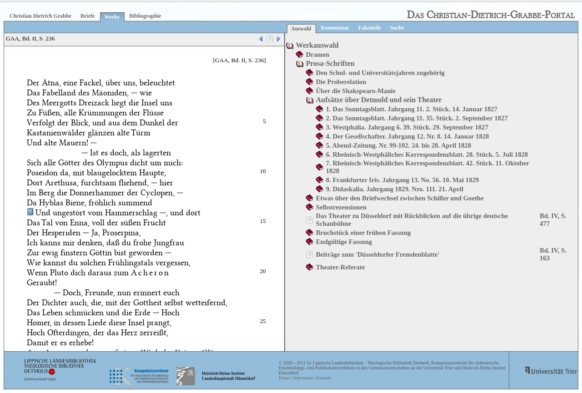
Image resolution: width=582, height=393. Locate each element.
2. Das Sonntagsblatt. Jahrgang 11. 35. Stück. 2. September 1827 (417, 118)
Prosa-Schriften (330, 63)
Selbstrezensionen (341, 207)
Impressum (303, 377)
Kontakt (323, 377)
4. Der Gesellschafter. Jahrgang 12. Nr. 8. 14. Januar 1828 (407, 136)
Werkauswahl (317, 45)
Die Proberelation (341, 81)
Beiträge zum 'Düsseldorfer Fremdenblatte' (378, 254)
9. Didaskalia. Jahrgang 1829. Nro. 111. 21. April (394, 189)
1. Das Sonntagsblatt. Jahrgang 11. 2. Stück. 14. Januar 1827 (411, 109)
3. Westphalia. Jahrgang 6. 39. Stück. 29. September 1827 (407, 127)
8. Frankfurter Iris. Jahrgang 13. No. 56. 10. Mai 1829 (402, 180)
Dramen (317, 54)
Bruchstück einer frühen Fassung (363, 232)
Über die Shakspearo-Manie (356, 91)
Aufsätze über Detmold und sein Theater (379, 100)
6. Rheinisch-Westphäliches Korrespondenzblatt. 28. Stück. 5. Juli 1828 (427, 154)
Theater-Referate (340, 267)
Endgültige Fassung (344, 241)
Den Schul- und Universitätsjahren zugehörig (380, 72)
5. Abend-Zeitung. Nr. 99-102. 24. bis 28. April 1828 (399, 145)
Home (284, 377)
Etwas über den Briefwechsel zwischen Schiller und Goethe (400, 198)
